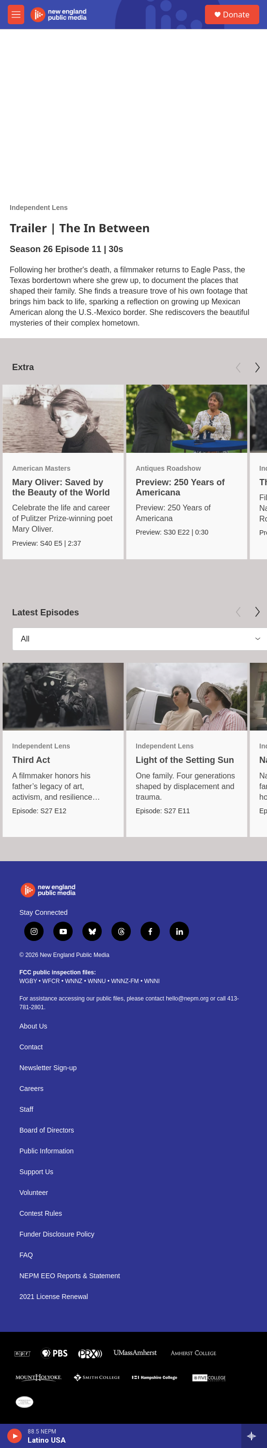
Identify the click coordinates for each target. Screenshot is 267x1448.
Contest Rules (40, 1213)
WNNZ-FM (125, 981)
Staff (26, 1109)
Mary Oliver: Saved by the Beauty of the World (61, 487)
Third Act (31, 760)
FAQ (26, 1255)
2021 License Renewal (53, 1296)
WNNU (97, 981)
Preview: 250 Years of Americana (180, 487)
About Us (33, 1026)
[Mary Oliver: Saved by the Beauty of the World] (63, 419)
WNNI (151, 981)
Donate (236, 14)
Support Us (36, 1172)
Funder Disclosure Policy (56, 1234)
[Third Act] (63, 697)
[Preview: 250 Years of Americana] (186, 419)
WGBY (28, 981)
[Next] (257, 367)
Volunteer (33, 1192)
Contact (31, 1047)
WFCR (51, 981)
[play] (15, 1436)
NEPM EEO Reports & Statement (69, 1276)
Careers (31, 1088)
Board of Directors (46, 1130)
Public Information (46, 1151)
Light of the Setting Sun (185, 760)
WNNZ (73, 981)
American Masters (41, 468)
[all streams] (254, 1436)
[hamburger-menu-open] (16, 14)
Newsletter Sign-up (48, 1068)
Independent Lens (39, 207)
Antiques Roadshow (168, 468)
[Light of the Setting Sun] (186, 697)
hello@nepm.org (187, 998)
